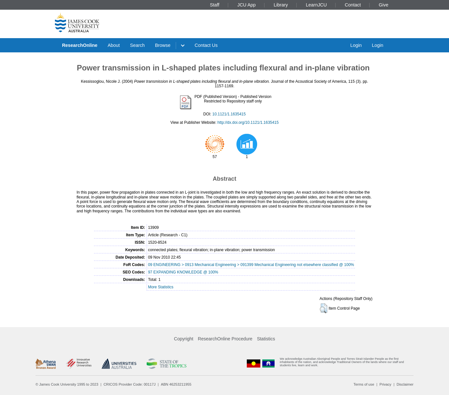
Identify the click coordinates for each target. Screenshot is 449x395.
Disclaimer (405, 384)
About (114, 45)
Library (281, 4)
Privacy (386, 384)
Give (384, 4)
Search (137, 45)
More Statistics (160, 287)
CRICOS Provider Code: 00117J (130, 384)
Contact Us (206, 45)
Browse (163, 45)
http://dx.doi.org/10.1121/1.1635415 (248, 122)
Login (355, 45)
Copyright (183, 338)
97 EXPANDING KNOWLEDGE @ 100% (183, 272)
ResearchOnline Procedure (225, 338)
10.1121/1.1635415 (228, 114)
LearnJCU (316, 4)
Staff (214, 4)
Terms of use (363, 384)
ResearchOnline (80, 45)
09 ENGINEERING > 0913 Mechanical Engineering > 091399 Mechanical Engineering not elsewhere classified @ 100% (251, 264)
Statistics (266, 338)
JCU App (246, 4)
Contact (353, 4)
